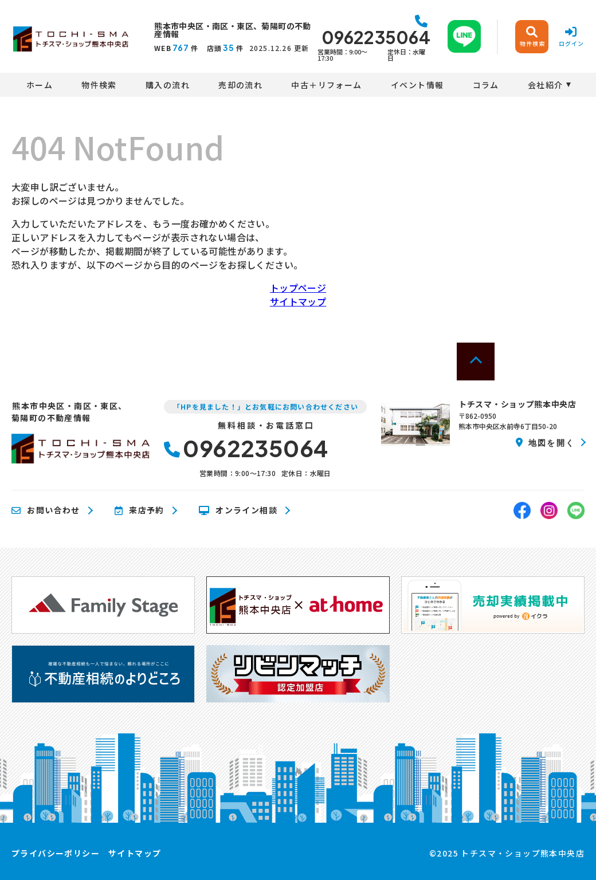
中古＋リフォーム (326, 85)
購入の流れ (168, 85)
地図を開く (545, 442)
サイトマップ (298, 301)
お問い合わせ (45, 510)
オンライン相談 (238, 510)
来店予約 (139, 510)
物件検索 (99, 85)
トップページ (298, 287)
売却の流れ (240, 85)
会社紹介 (545, 85)
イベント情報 (417, 85)
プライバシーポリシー (55, 853)
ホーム (39, 85)
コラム (486, 85)
